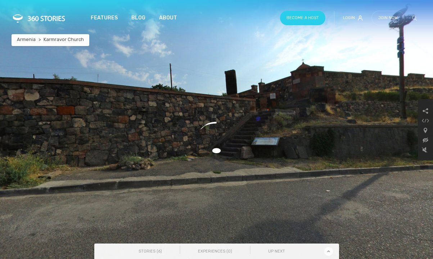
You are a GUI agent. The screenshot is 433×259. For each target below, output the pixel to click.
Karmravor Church (64, 39)
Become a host (303, 17)
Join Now (388, 17)
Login (353, 18)
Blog (138, 18)
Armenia (26, 39)
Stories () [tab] (150, 251)
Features (104, 18)
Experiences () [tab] (215, 251)
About (168, 18)
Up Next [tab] (276, 251)
